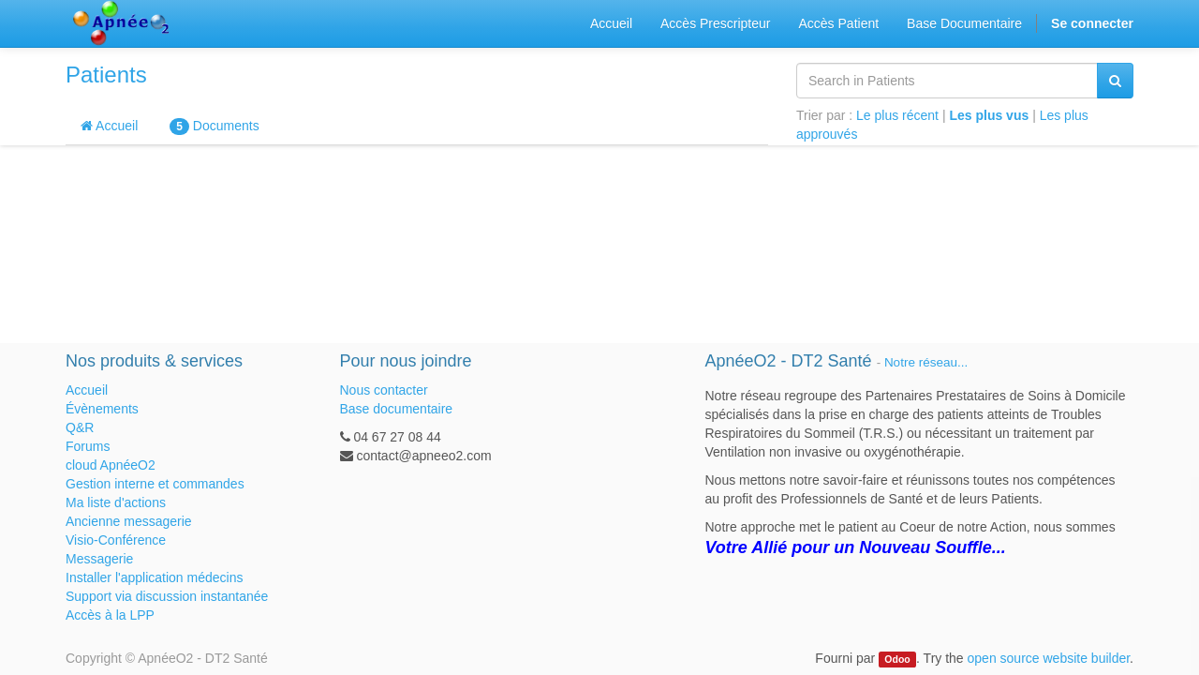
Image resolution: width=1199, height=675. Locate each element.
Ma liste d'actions (116, 502)
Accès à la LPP (110, 615)
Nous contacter (384, 390)
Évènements (102, 408)
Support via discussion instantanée (167, 596)
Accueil (109, 125)
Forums (88, 446)
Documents (214, 126)
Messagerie (99, 558)
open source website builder (1049, 658)
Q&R (80, 427)
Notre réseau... (926, 362)
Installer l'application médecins (154, 577)
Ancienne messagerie (129, 521)
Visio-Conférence (116, 540)
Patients (106, 74)
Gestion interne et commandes (155, 483)
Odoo (897, 659)
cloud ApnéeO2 (110, 465)
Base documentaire (396, 408)
